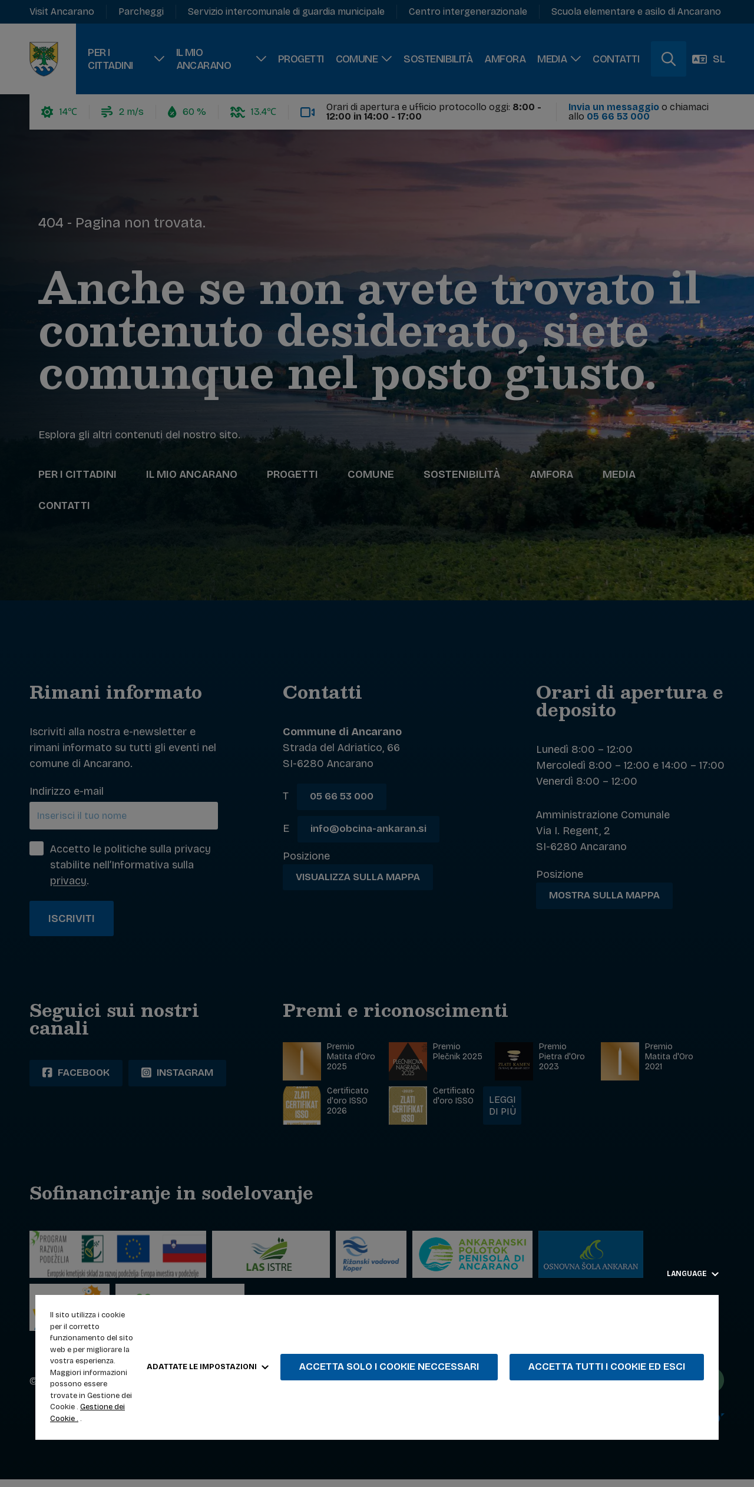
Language (693, 1274)
